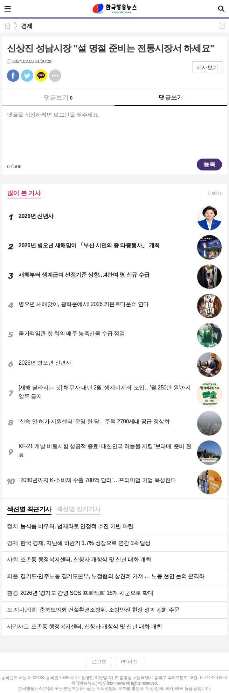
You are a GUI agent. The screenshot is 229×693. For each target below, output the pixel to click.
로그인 (99, 661)
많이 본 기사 (24, 193)
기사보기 (207, 68)
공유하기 (222, 26)
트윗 (27, 76)
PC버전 (129, 661)
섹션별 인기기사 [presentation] (78, 509)
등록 (209, 164)
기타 (55, 76)
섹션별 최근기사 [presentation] (29, 509)
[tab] (29, 510)
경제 (27, 26)
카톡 (41, 76)
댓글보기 (58, 97)
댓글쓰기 (171, 97)
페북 (13, 76)
